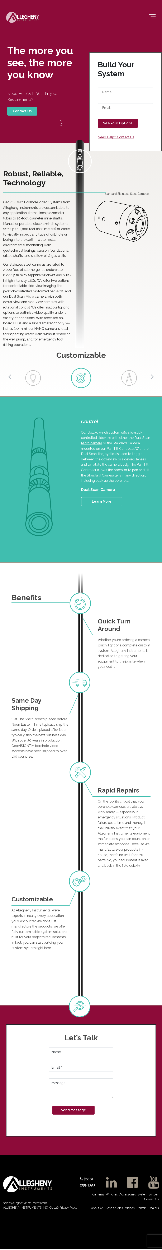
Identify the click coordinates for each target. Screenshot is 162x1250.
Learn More (101, 501)
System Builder (148, 1194)
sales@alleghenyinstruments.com (25, 1204)
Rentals (142, 1208)
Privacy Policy (68, 1208)
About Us (97, 1208)
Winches (112, 1194)
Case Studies (114, 1208)
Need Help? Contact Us (116, 137)
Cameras (98, 1194)
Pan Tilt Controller (120, 449)
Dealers (154, 1208)
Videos (130, 1208)
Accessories (127, 1194)
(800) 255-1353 (87, 1182)
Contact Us (22, 111)
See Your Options (118, 123)
